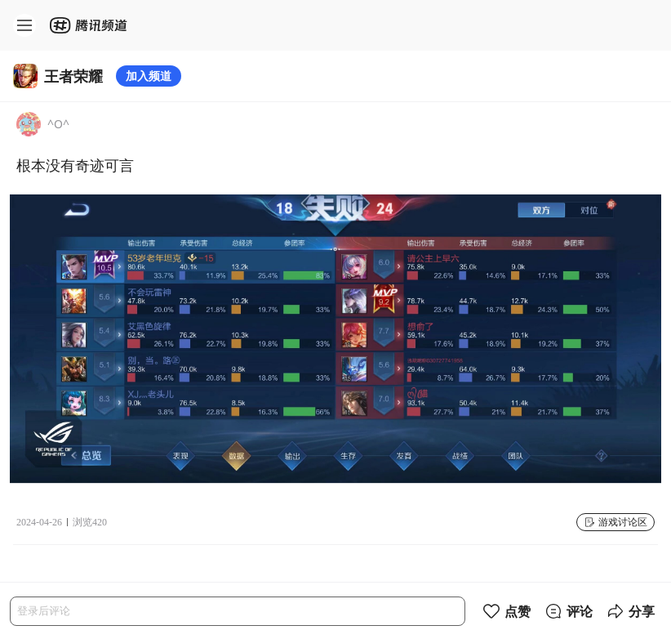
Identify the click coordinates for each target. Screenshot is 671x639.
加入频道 (148, 75)
